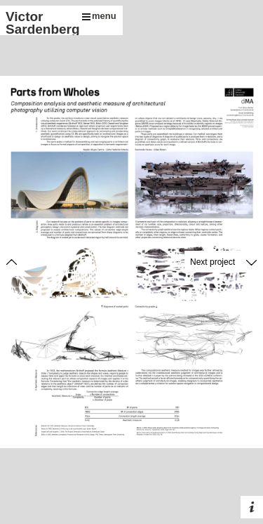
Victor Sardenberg (41, 23)
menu (99, 16)
